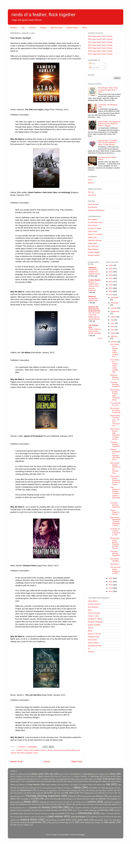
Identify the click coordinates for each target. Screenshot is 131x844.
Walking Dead (86, 796)
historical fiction (52, 810)
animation (35, 799)
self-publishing (50, 820)
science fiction (28, 819)
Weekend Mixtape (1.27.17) (114, 377)
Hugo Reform (64, 785)
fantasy (46, 807)
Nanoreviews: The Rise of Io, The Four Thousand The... (115, 421)
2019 (111, 288)
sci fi (115, 817)
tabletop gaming (51, 822)
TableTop (101, 793)
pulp (102, 817)
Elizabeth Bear (50, 781)
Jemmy (90, 628)
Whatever (92, 296)
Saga (38, 793)
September (115, 311)
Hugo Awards (34, 784)
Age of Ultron (63, 774)
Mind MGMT (93, 788)
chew (52, 802)
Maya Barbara (93, 249)
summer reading (20, 822)
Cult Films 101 (108, 776)
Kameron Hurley (59, 750)
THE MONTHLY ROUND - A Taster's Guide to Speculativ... (115, 494)
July (112, 320)
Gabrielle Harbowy (95, 240)
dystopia (33, 807)
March (113, 333)
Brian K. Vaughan (16, 776)
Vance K (91, 183)
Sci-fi (46, 793)
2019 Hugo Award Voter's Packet (100, 48)
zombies (26, 825)
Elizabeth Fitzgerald (95, 622)
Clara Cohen (92, 231)
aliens (13, 799)
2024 (111, 272)
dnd (26, 807)
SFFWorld (92, 268)
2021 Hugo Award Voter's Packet (100, 42)
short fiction (66, 820)
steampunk (116, 820)
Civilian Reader (95, 280)
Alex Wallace (93, 219)
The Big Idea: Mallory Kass (93, 300)
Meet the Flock (56, 27)
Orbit (83, 790)
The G (90, 180)
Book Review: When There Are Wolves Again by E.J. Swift (108, 90)
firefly (72, 808)
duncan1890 (64, 835)
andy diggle (24, 799)
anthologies (57, 799)
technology (64, 822)
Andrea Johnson (94, 604)
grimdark (27, 810)
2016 (111, 578)
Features (32, 27)
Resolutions (114, 564)
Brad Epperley (93, 607)
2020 (111, 285)
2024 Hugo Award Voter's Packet (100, 36)
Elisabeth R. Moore (95, 619)
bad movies (90, 799)
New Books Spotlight (24, 753)
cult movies (90, 804)
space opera (83, 820)
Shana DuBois (93, 643)
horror (64, 810)
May (112, 326)
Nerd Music (53, 790)
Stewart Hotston (94, 255)
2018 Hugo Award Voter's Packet (100, 51)
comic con (80, 802)
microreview (85, 813)
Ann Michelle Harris (95, 222)
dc (11, 808)
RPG (119, 790)
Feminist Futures (82, 781)
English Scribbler (94, 625)
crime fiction (57, 804)
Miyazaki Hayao (107, 788)
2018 (111, 291)
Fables (69, 781)
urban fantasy (85, 822)
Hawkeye (22, 785)
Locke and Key (47, 788)
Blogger (82, 835)
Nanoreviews (26, 790)
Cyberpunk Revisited (25, 779)
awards (79, 799)
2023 (111, 275)
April (113, 330)
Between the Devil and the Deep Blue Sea (94, 309)
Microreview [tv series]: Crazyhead (115, 410)
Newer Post (16, 761)
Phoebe (92, 790)
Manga (68, 788)
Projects (43, 27)
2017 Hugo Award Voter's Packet (100, 54)
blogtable (113, 799)
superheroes (35, 822)
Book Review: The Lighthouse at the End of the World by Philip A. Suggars (109, 124)
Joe (108, 784)
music (111, 813)
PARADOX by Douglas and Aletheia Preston (94, 272)
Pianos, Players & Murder (114, 512)
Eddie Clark (92, 237)
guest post (38, 810)
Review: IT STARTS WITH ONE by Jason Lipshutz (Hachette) (94, 286)
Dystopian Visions (34, 781)
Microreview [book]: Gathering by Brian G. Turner (115, 480)
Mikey (90, 631)
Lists (23, 27)
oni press (41, 817)
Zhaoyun (91, 652)
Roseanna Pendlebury (96, 210)
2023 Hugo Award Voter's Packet (100, 39)
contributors (22, 804)
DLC (38, 779)
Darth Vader (88, 779)
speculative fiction (101, 820)
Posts (92, 64)
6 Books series (37, 774)
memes (71, 813)
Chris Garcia (92, 225)
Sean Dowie (92, 640)
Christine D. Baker (95, 228)
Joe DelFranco (93, 246)
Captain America (44, 776)
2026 (111, 265)
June (113, 323)
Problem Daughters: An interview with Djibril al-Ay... (115, 455)
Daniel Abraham (49, 779)
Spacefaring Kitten (95, 646)
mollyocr (103, 813)
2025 (111, 268)
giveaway (115, 808)
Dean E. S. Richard (95, 234)
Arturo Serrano (93, 204)
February (114, 336)
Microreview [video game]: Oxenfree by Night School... (114, 543)
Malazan (60, 788)
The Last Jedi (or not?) (115, 404)
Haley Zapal (92, 243)
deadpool (19, 808)
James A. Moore (46, 750)
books (27, 801)
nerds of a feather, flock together (44, 14)
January (114, 342)
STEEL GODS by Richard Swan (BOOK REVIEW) (95, 331)
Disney (12, 781)
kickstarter (117, 810)
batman (102, 799)
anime (46, 799)
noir (17, 817)
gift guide (105, 808)
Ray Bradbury (18, 793)
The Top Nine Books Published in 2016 (115, 570)
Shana (35, 753)
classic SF (69, 802)
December (114, 297)
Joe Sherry (92, 195)
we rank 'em (14, 825)
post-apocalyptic (78, 816)
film (60, 807)
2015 (111, 581)
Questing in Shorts (106, 790)
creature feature (36, 804)
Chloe (56, 776)
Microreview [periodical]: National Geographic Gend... (115, 522)
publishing (93, 817)
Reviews (13, 27)
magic (52, 813)
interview (104, 810)
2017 (111, 295)
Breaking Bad (103, 774)
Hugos (75, 785)
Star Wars (69, 793)
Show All (100, 338)
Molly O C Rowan (94, 634)
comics (92, 801)
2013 (111, 588)
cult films (79, 804)
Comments (94, 68)
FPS (61, 781)
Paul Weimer (92, 207)
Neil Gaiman (41, 790)
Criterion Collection (80, 776)
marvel (61, 813)
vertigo (97, 822)
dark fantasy (103, 804)
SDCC (29, 793)
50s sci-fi (22, 774)
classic (60, 802)
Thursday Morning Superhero (115, 384)
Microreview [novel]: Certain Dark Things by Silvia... (115, 395)
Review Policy (72, 27)
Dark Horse (75, 779)
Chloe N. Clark (93, 616)
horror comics (77, 810)
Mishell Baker (71, 750)
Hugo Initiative (51, 785)
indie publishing (90, 810)
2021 (111, 282)
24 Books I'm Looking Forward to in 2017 (115, 532)
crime (47, 804)
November (114, 303)
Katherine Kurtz (34, 788)
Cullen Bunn (94, 776)
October (114, 308)
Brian (90, 610)
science (13, 820)
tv (73, 822)
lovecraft (43, 813)
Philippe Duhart (93, 637)
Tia (89, 649)
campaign (42, 802)
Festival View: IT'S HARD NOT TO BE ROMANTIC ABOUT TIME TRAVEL (107, 142)
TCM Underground (87, 793)
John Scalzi (21, 788)
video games (109, 822)
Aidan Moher (92, 601)
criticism (69, 804)
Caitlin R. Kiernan (22, 750)
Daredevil (63, 779)
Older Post (76, 761)
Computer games (66, 776)
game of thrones (83, 808)
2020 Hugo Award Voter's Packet (100, 45)
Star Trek (57, 793)
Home (84, 27)
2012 (111, 591)
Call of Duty (30, 776)
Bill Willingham (76, 774)
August (113, 317)
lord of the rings (32, 813)
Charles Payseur (94, 613)
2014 (111, 585)
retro (108, 817)
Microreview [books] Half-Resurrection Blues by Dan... (115, 434)
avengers (69, 799)
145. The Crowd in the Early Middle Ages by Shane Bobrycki (94, 316)
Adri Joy (91, 192)
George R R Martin (100, 781)
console (107, 802)
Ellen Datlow (34, 750)
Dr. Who (22, 781)
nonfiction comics (29, 817)
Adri (51, 774)
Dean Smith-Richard (106, 779)
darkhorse (115, 804)
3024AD (13, 774)
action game (112, 796)
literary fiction (18, 813)
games (96, 808)
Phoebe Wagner (94, 252)
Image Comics (87, 785)
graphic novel (15, 810)
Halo (112, 781)
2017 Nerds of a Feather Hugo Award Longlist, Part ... (114, 350)
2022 (111, 278)
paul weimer (56, 816)
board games (15, 802)
